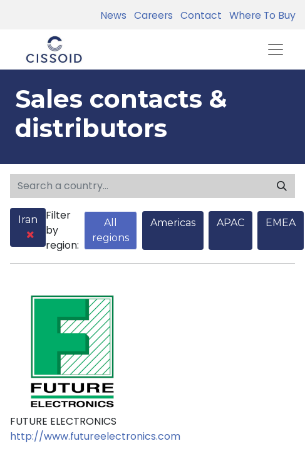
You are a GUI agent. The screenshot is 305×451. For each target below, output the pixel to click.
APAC (230, 223)
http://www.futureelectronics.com (95, 436)
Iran (28, 226)
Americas (172, 223)
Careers (151, 15)
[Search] (282, 186)
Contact (198, 15)
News (113, 15)
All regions (110, 230)
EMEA (281, 223)
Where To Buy (260, 15)
